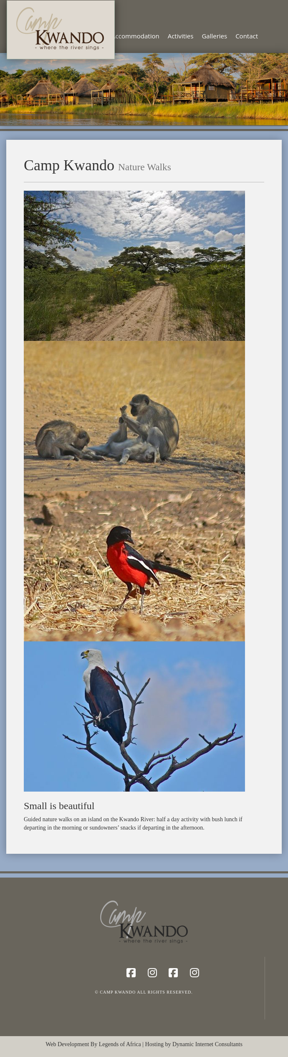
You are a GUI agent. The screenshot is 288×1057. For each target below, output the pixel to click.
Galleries (214, 36)
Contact (246, 36)
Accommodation (135, 36)
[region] (144, 89)
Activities (181, 36)
